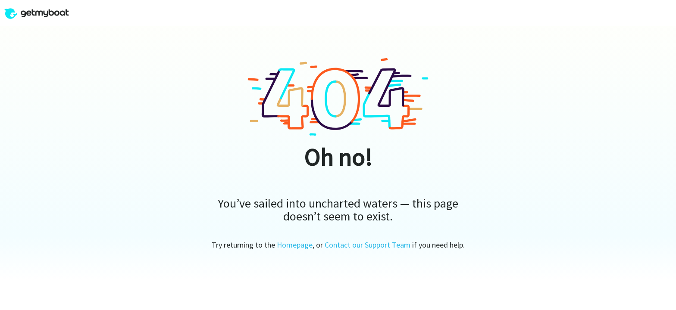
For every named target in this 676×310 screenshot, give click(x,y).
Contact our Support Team (367, 245)
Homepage (295, 245)
